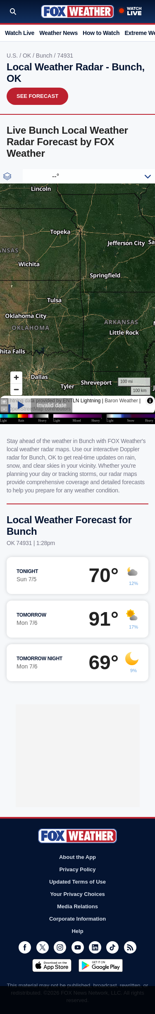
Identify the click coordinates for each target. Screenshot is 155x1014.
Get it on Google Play (101, 965)
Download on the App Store (52, 965)
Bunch (45, 55)
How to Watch (101, 33)
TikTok (112, 947)
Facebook (25, 947)
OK (28, 55)
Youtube (78, 947)
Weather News (58, 33)
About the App (77, 857)
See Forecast (37, 96)
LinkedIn (95, 947)
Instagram (60, 947)
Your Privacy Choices (77, 894)
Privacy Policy (77, 869)
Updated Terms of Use (77, 882)
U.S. (13, 55)
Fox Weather (77, 11)
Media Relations (77, 906)
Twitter (42, 947)
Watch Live (19, 33)
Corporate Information (77, 919)
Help (77, 931)
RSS (130, 947)
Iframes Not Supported (77, 296)
